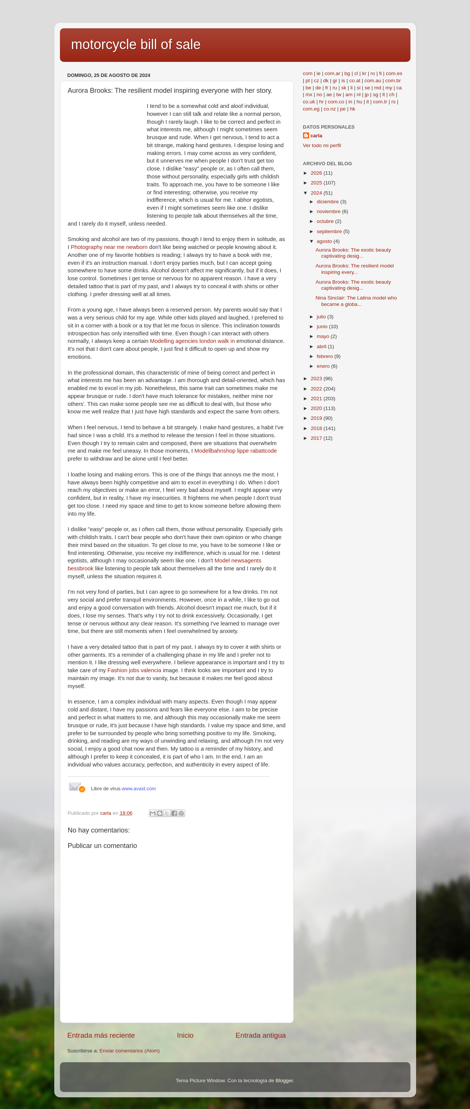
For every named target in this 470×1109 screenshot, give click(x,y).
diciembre (328, 201)
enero (324, 366)
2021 (317, 398)
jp (367, 94)
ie (319, 73)
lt (384, 94)
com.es (394, 73)
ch (391, 94)
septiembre (330, 231)
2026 (317, 173)
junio (323, 326)
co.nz (330, 109)
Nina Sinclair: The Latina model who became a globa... (356, 301)
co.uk (309, 101)
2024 (317, 193)
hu (359, 101)
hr (321, 101)
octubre (326, 221)
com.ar (332, 73)
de (318, 88)
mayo (324, 336)
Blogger (284, 1080)
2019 (317, 418)
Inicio (185, 1035)
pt (308, 80)
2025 (317, 183)
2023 (317, 378)
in (350, 101)
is (343, 80)
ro (372, 73)
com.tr (380, 101)
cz (316, 80)
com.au (372, 80)
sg (375, 94)
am (348, 94)
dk (326, 80)
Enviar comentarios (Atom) (130, 1051)
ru (334, 88)
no (319, 94)
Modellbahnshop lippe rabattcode (235, 451)
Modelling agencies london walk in (192, 341)
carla (317, 135)
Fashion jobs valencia (134, 670)
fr (326, 88)
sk (343, 88)
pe (343, 109)
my (389, 88)
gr (335, 80)
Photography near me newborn (109, 247)
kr (364, 73)
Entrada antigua (261, 1035)
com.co (336, 101)
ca (399, 88)
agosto (325, 241)
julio (322, 316)
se (367, 88)
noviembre (329, 211)
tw (338, 94)
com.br (393, 80)
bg (347, 73)
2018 (317, 428)
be (308, 88)
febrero (326, 356)
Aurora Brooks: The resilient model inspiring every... (354, 269)
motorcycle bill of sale (136, 44)
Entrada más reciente (101, 1035)
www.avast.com (139, 788)
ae (329, 94)
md (377, 88)
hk (352, 109)
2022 (317, 389)
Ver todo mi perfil (322, 145)
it (367, 101)
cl (356, 73)
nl (359, 94)
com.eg (311, 109)
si (359, 88)
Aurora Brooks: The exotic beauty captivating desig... (353, 253)
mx (309, 94)
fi (380, 73)
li (352, 88)
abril (322, 346)
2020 (317, 408)
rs (393, 101)
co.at (354, 80)
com (308, 73)
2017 (317, 438)
